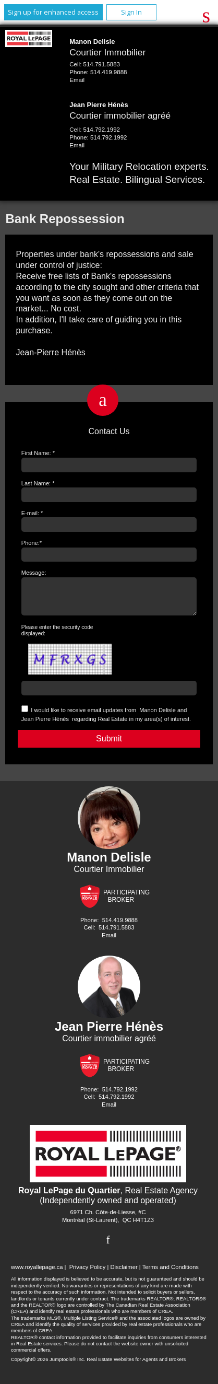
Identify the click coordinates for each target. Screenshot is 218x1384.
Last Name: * (38, 483)
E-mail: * (32, 513)
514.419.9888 (108, 72)
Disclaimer (123, 1273)
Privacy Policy (87, 1273)
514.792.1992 (101, 129)
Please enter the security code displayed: (57, 637)
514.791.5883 (101, 64)
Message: (33, 572)
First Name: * (38, 453)
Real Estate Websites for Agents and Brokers (136, 1365)
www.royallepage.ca (37, 1273)
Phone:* (31, 543)
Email (76, 80)
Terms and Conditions (170, 1273)
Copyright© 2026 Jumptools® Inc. (48, 1365)
